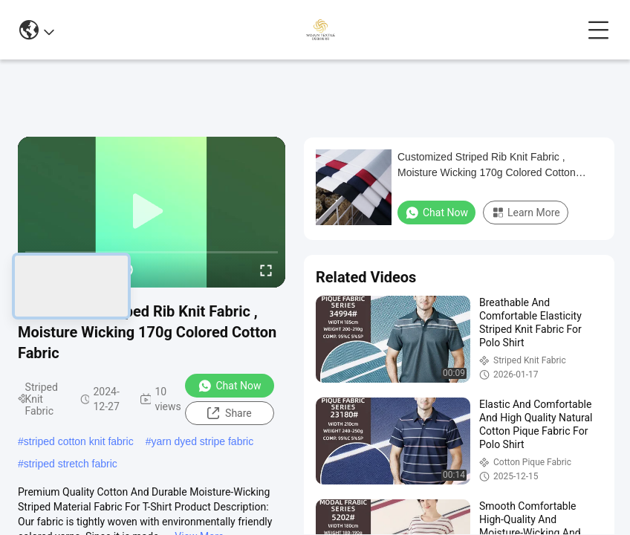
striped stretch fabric (70, 464)
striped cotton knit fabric (79, 441)
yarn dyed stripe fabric (202, 441)
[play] (151, 211)
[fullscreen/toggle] (266, 270)
